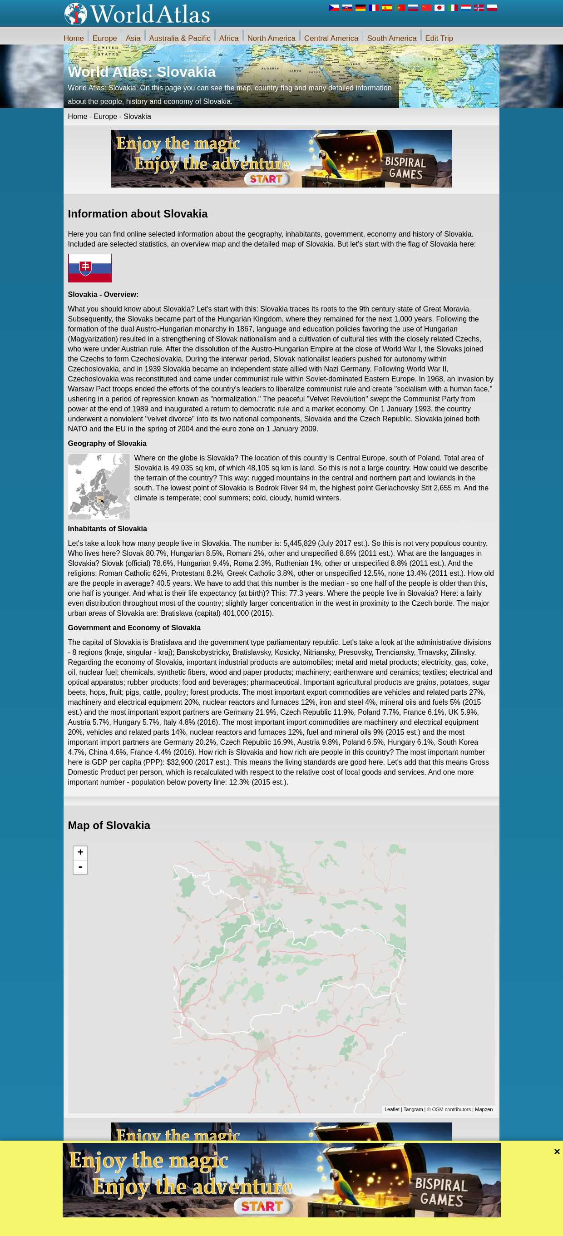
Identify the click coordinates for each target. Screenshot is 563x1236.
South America (391, 38)
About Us (237, 1226)
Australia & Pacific (180, 38)
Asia (133, 38)
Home (74, 38)
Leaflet (392, 1109)
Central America (331, 38)
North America (271, 38)
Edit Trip (439, 38)
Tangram (413, 1109)
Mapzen (484, 1109)
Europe (105, 38)
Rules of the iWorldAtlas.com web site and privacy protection (326, 1226)
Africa (229, 38)
